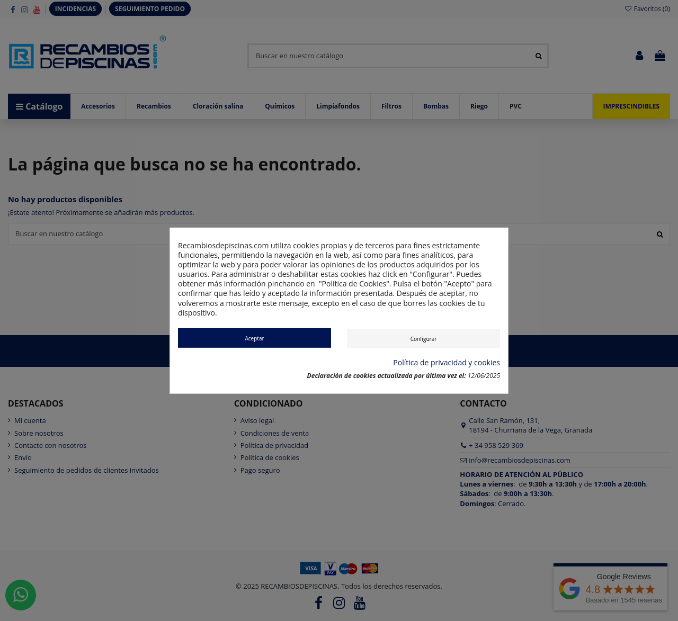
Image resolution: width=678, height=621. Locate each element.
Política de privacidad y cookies (446, 362)
